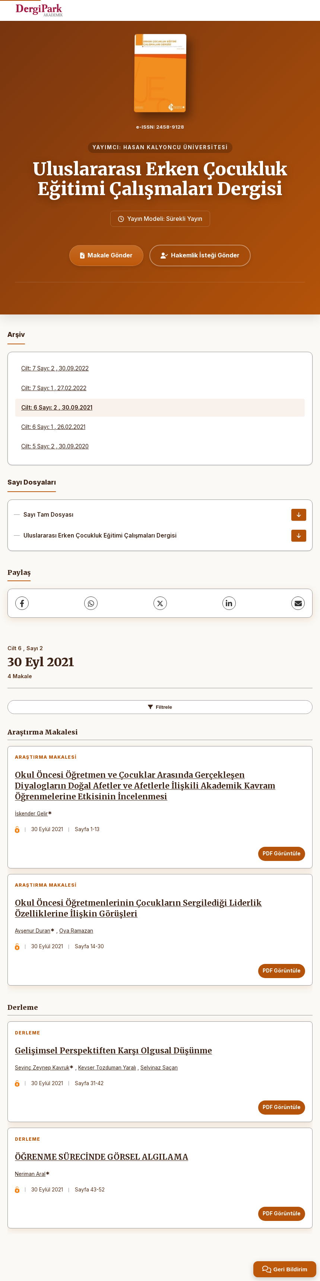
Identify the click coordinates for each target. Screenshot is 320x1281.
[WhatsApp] (91, 603)
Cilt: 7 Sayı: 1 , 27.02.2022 (53, 388)
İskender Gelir (33, 816)
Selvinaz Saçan (161, 1078)
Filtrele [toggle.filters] (160, 707)
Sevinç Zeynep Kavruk (44, 1078)
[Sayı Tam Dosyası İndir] (298, 515)
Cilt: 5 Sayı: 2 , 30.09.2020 (55, 446)
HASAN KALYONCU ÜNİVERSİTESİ (175, 147)
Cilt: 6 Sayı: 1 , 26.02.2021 (53, 426)
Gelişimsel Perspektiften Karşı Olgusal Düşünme (115, 1062)
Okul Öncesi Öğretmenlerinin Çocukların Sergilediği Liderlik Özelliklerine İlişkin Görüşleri (140, 915)
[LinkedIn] (229, 603)
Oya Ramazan (78, 937)
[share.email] (298, 603)
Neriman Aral (32, 1189)
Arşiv (16, 334)
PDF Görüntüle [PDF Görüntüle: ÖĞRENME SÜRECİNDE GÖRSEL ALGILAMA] (279, 1229)
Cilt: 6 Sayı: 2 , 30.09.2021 (56, 407)
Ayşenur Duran (35, 937)
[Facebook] (22, 603)
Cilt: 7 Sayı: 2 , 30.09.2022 (55, 368)
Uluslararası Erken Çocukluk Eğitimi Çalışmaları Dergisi (160, 179)
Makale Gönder (106, 255)
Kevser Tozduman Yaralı (109, 1078)
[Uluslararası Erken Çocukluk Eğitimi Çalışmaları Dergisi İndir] (298, 536)
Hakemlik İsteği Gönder (200, 255)
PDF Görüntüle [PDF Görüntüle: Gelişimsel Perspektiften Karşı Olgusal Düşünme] (279, 1118)
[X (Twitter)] (160, 603)
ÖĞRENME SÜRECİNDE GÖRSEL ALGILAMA (103, 1172)
